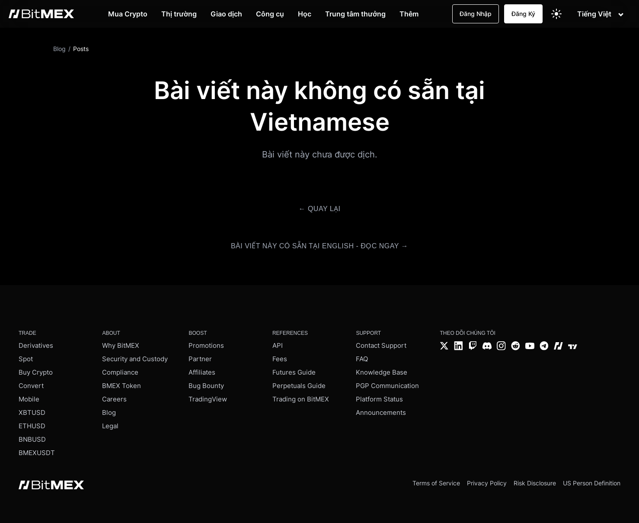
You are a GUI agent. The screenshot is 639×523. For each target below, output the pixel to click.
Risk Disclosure (535, 483)
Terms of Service (436, 483)
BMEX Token (121, 386)
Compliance (120, 372)
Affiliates (202, 372)
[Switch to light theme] (556, 13)
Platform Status (379, 399)
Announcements (381, 412)
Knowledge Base (381, 372)
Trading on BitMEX (300, 399)
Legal (110, 426)
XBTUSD (32, 412)
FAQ (362, 359)
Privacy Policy (487, 483)
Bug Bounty (206, 386)
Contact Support (381, 345)
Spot (26, 359)
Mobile (29, 399)
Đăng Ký (523, 13)
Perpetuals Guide (299, 386)
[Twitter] (444, 346)
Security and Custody (135, 359)
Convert (31, 386)
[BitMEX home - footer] (51, 486)
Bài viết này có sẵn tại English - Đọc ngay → (319, 246)
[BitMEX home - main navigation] (41, 14)
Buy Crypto (36, 372)
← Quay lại (319, 208)
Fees (279, 359)
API (277, 345)
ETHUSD (32, 426)
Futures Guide (294, 372)
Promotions (206, 345)
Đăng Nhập (476, 13)
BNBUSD (32, 439)
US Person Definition (591, 483)
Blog (109, 412)
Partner (200, 359)
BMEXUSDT (37, 453)
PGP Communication (387, 386)
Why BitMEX (120, 345)
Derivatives (36, 345)
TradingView (208, 399)
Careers (114, 399)
